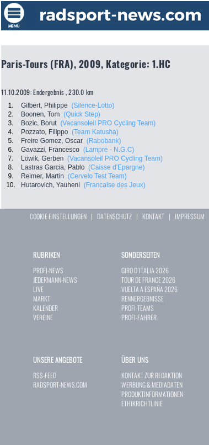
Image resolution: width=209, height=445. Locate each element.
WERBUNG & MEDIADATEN (152, 384)
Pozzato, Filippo (44, 132)
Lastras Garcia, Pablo (52, 167)
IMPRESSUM (190, 216)
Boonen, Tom (40, 114)
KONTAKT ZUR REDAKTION (151, 375)
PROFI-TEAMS (137, 307)
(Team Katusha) (95, 132)
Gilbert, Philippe (44, 105)
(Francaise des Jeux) (115, 185)
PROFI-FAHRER (139, 317)
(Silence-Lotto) (92, 105)
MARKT (41, 298)
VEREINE (43, 317)
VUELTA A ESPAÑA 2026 (149, 289)
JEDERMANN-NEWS (55, 279)
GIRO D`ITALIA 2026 (145, 270)
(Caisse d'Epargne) (116, 167)
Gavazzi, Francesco (50, 149)
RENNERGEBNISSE (142, 298)
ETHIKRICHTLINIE (142, 403)
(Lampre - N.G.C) (109, 149)
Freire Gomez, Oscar (52, 141)
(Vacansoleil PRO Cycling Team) (108, 123)
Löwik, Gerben (42, 158)
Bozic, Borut (39, 123)
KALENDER (45, 307)
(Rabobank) (104, 141)
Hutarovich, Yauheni (50, 185)
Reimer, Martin (42, 176)
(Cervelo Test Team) (97, 176)
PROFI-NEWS (48, 270)
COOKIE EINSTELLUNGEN (58, 216)
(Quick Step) (81, 114)
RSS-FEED (44, 375)
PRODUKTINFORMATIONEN (152, 394)
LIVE (38, 289)
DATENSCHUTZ (114, 216)
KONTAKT (153, 216)
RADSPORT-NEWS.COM (60, 384)
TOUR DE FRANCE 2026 (148, 279)
